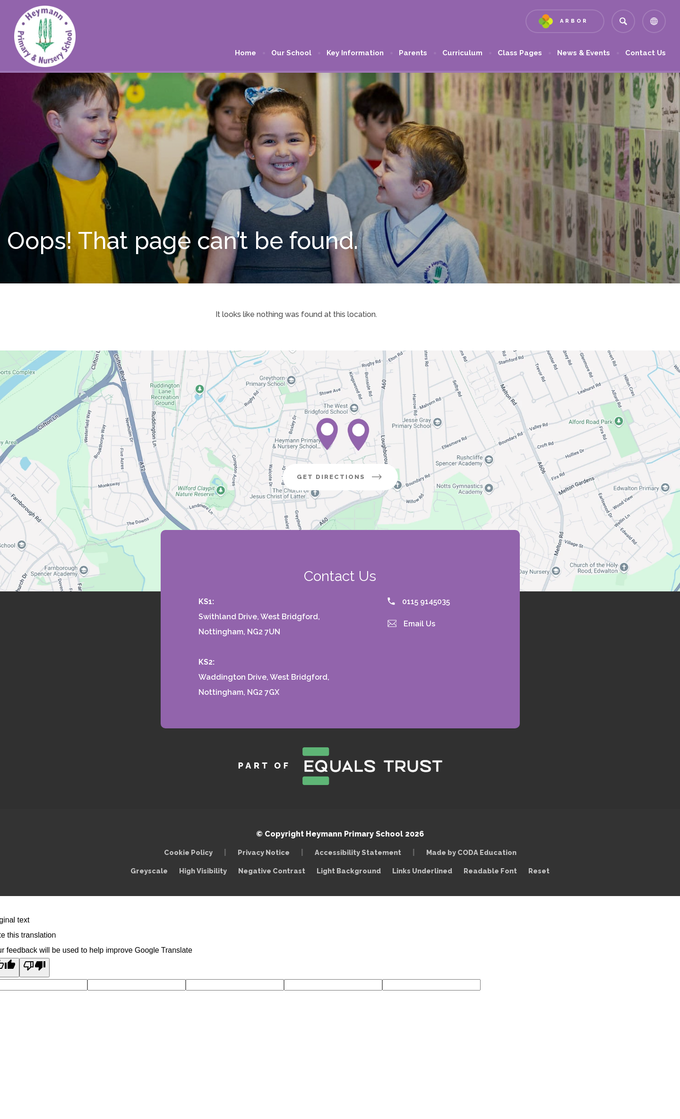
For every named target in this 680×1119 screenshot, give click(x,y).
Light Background (349, 871)
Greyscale (149, 871)
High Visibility (203, 871)
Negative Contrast (271, 871)
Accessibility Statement (358, 852)
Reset (539, 871)
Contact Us (645, 53)
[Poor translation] (34, 967)
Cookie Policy (188, 852)
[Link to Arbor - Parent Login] (565, 21)
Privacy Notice (264, 852)
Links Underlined (422, 871)
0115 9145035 (418, 601)
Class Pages (520, 53)
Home (245, 53)
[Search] (623, 21)
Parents (413, 53)
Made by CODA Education (473, 852)
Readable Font (490, 871)
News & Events (583, 53)
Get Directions (347, 480)
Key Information (355, 53)
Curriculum (462, 53)
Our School (291, 53)
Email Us (411, 623)
